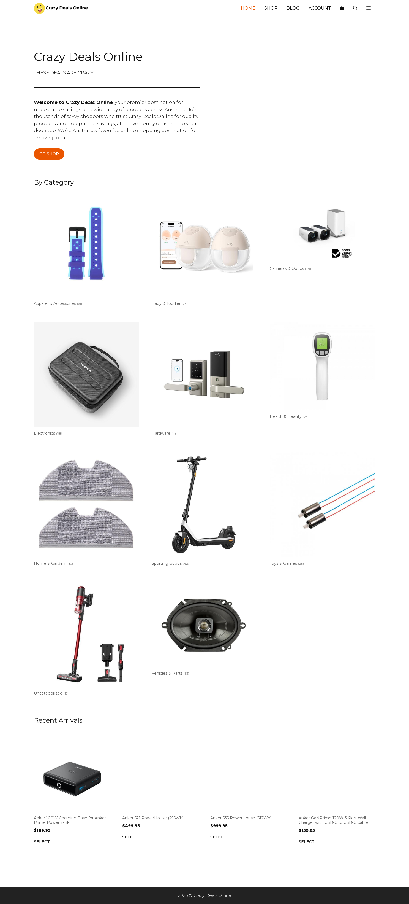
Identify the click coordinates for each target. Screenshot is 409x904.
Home (248, 8)
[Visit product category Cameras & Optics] (322, 232)
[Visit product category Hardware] (204, 380)
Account (320, 8)
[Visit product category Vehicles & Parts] (204, 630)
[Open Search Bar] (355, 8)
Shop (271, 8)
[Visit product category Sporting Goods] (204, 510)
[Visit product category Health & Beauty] (322, 371)
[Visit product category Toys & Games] (322, 510)
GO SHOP (49, 153)
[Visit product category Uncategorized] (86, 640)
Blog (293, 8)
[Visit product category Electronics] (86, 380)
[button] (368, 8)
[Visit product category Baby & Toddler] (204, 250)
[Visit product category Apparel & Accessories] (86, 250)
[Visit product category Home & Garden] (86, 510)
